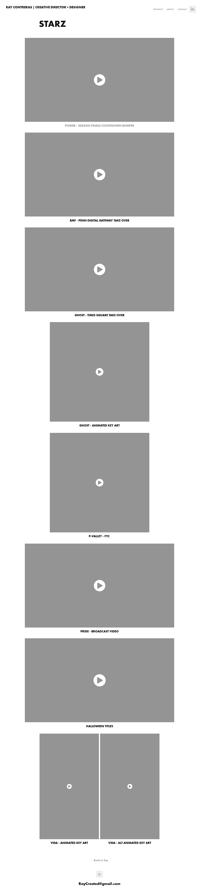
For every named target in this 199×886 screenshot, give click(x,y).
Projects (158, 9)
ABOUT (170, 9)
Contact (182, 9)
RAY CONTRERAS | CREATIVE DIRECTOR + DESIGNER (45, 7)
